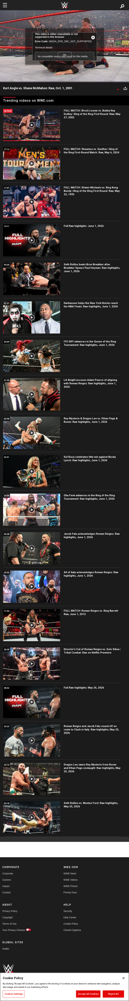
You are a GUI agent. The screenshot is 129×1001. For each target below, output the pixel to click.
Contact (6, 892)
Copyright (7, 917)
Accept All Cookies (88, 994)
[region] (64, 987)
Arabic (5, 948)
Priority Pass (70, 892)
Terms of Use (9, 923)
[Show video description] (117, 88)
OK (64, 55)
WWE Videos (71, 879)
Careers (6, 879)
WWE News (70, 873)
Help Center (70, 917)
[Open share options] (125, 88)
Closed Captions (72, 930)
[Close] (123, 978)
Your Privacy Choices (13, 930)
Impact (6, 886)
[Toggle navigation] (5, 5)
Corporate (7, 873)
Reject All (113, 994)
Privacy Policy (9, 911)
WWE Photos (71, 886)
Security (68, 911)
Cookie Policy (71, 923)
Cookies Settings (14, 994)
